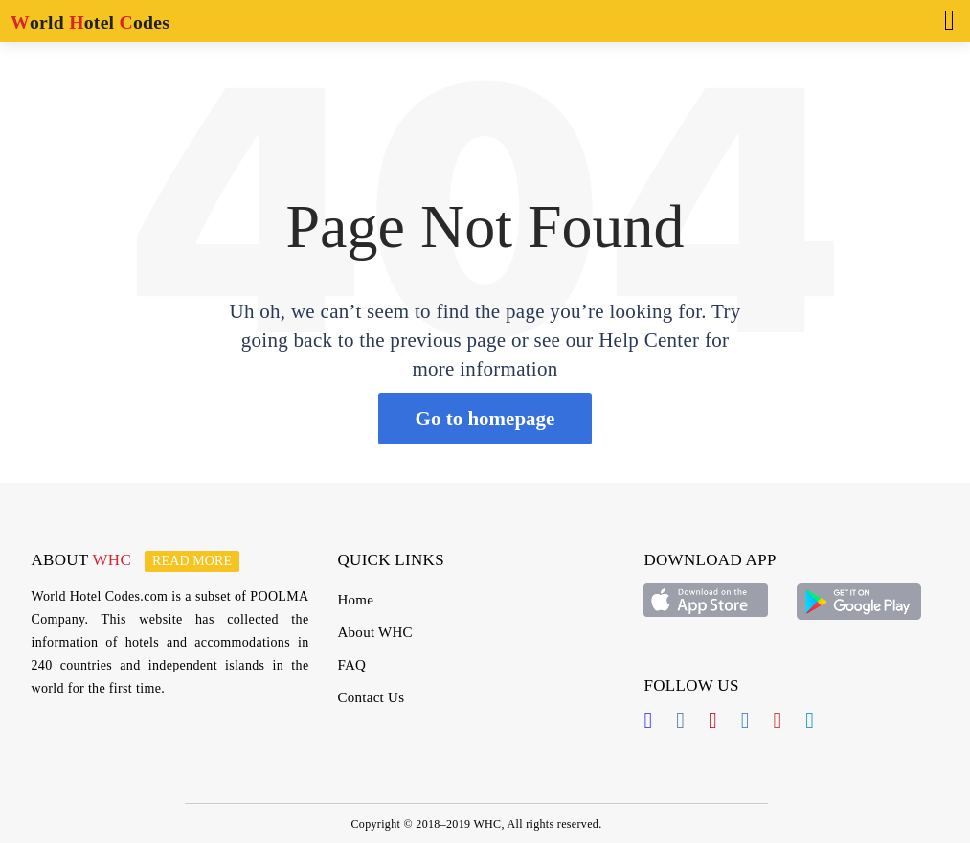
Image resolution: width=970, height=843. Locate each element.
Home (355, 599)
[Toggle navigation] (944, 18)
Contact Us (370, 697)
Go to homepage (485, 418)
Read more (192, 561)
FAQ (351, 664)
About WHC (374, 632)
